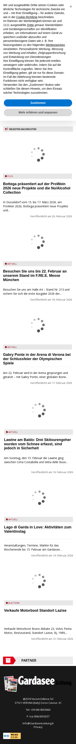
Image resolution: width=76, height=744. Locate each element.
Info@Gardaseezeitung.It (38, 723)
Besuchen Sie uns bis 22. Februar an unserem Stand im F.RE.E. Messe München (35, 275)
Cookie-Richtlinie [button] (26, 17)
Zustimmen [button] (38, 102)
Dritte (30, 25)
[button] (70, 6)
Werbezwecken (55, 45)
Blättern (13, 602)
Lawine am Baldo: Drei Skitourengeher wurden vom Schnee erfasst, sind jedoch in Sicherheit (37, 444)
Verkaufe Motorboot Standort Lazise (35, 610)
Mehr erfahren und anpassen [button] (38, 112)
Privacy (38, 727)
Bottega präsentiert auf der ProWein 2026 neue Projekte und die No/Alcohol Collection (36, 188)
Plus (10, 176)
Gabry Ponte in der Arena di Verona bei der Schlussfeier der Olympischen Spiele (37, 359)
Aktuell (12, 263)
